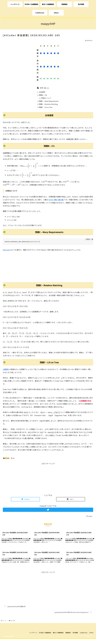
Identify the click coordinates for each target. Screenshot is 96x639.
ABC (13, 458)
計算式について (46, 98)
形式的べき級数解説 (45, 633)
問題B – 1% (43, 95)
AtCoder (6, 458)
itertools (6, 250)
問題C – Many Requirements (49, 101)
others (91, 633)
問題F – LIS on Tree (45, 107)
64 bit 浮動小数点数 (56, 199)
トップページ (33, 633)
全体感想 (42, 92)
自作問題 (75, 633)
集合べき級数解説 (58, 633)
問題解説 (68, 633)
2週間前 (6, 369)
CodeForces (83, 633)
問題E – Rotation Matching (48, 104)
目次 (41, 88)
